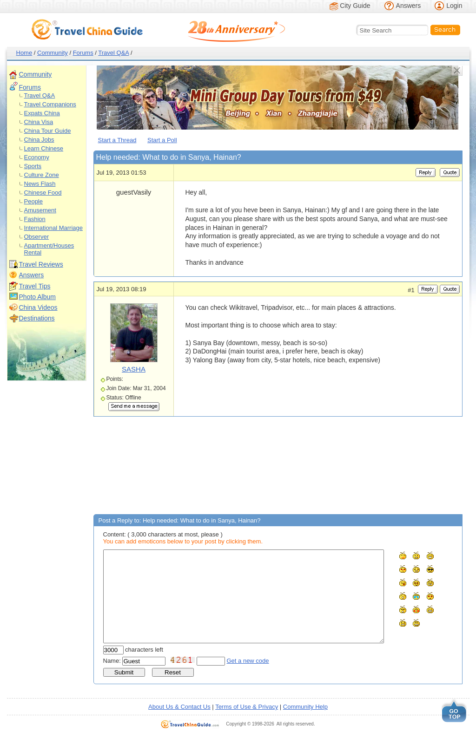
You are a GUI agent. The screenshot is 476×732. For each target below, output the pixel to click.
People (33, 201)
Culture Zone (41, 174)
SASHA (133, 369)
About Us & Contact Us (179, 706)
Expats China (42, 113)
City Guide (355, 5)
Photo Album (37, 297)
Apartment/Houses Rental (49, 249)
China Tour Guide (47, 130)
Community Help (305, 706)
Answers (408, 5)
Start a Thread (117, 140)
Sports (33, 166)
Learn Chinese (44, 148)
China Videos (38, 307)
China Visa (38, 121)
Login (454, 5)
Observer (36, 236)
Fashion (35, 219)
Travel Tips (35, 286)
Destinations (37, 318)
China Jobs (39, 139)
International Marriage (53, 227)
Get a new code (248, 660)
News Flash (40, 183)
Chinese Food (43, 192)
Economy (36, 157)
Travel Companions (50, 104)
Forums (83, 52)
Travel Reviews (41, 264)
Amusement (40, 210)
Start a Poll (162, 140)
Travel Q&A (113, 52)
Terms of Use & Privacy (246, 706)
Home (24, 52)
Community (52, 52)
